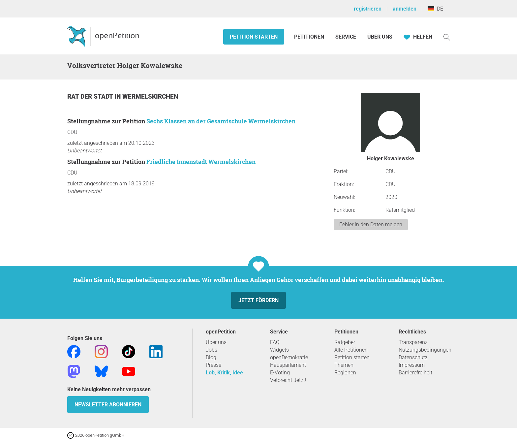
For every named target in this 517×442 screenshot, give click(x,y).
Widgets (279, 350)
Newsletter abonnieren (108, 404)
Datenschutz (413, 357)
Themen (343, 365)
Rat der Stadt (90, 96)
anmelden (404, 9)
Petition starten (254, 37)
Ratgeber (344, 342)
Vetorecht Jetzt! (288, 380)
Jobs (211, 350)
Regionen (345, 372)
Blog (211, 357)
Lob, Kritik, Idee (224, 372)
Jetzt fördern (258, 300)
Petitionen (309, 37)
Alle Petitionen (351, 350)
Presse (213, 365)
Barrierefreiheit (415, 372)
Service (345, 37)
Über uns (216, 342)
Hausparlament (288, 365)
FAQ (275, 342)
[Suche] (446, 37)
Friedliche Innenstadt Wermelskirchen (201, 162)
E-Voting (280, 372)
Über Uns (379, 37)
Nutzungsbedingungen (425, 350)
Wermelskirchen (150, 96)
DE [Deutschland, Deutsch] (435, 9)
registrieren (367, 9)
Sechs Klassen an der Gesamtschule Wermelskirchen (220, 121)
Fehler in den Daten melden (370, 224)
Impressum (412, 365)
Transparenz (413, 342)
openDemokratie (289, 357)
